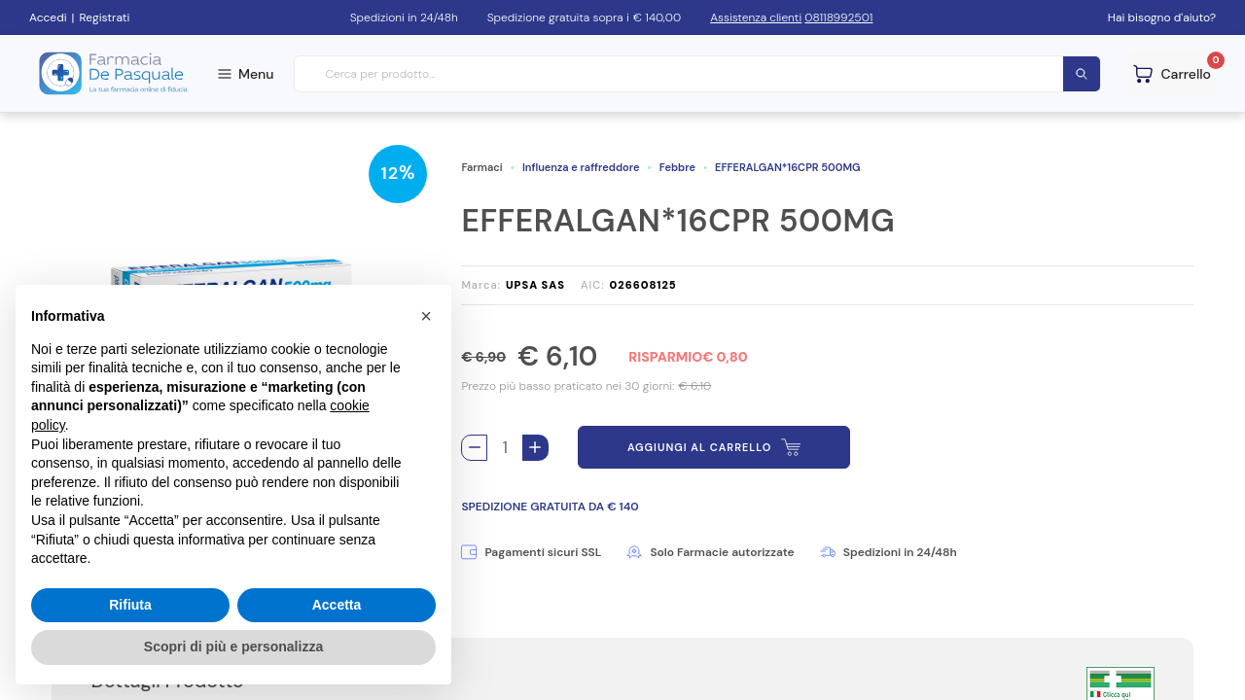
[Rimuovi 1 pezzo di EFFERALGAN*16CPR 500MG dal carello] (474, 448)
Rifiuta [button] (130, 604)
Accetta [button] (337, 604)
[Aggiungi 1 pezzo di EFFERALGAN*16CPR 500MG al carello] (535, 448)
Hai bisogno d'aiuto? (1162, 17)
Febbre (677, 167)
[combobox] (698, 74)
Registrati (104, 17)
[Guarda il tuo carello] (1172, 73)
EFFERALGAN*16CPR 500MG (787, 167)
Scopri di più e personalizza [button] (233, 646)
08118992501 (838, 17)
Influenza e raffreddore (581, 167)
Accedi (48, 17)
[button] (426, 316)
